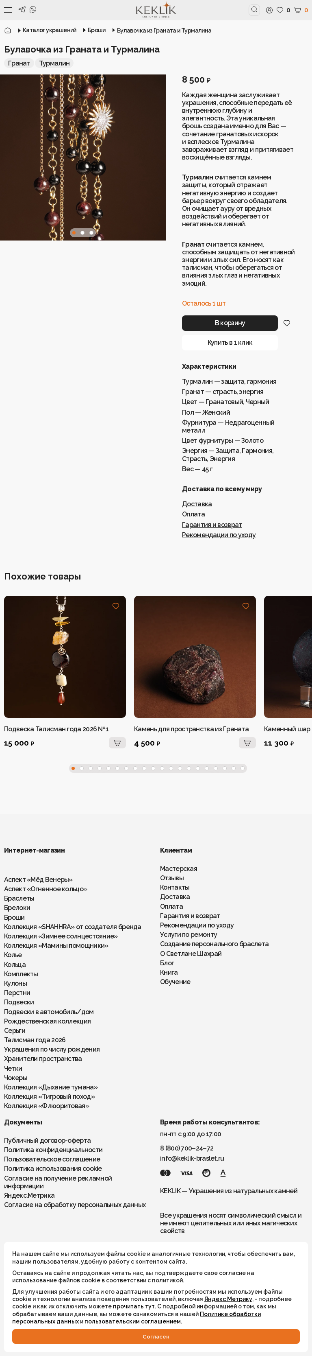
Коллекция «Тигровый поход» (49, 1096)
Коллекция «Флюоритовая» (46, 1106)
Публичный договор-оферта (47, 1140)
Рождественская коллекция (47, 1021)
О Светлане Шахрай (190, 954)
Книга (169, 972)
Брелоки (17, 908)
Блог (167, 963)
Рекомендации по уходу (219, 535)
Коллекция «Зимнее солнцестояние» (61, 936)
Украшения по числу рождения (52, 1049)
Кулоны (15, 983)
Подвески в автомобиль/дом (49, 1012)
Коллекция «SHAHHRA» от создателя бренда (72, 927)
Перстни (17, 993)
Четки (13, 1068)
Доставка (197, 504)
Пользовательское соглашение (52, 1159)
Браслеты (19, 898)
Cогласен (156, 1336)
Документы (23, 1122)
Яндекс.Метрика (29, 1195)
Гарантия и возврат (212, 525)
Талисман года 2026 (34, 1040)
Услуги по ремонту (188, 934)
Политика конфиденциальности (53, 1150)
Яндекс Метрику (228, 1299)
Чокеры (15, 1078)
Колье (13, 955)
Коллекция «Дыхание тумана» (51, 1087)
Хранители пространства (43, 1059)
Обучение (175, 982)
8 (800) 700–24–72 (186, 1148)
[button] (74, 232)
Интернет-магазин (34, 850)
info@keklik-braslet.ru (192, 1158)
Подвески (19, 1002)
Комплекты (21, 974)
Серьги (14, 1030)
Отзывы (172, 878)
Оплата (193, 514)
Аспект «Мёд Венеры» (38, 880)
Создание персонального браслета (214, 944)
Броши (14, 917)
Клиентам (176, 850)
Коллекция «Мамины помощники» (56, 945)
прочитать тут (134, 1306)
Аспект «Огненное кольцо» (45, 889)
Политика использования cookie (53, 1168)
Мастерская (178, 869)
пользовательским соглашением (132, 1321)
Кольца (15, 965)
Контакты (174, 887)
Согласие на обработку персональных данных (74, 1205)
